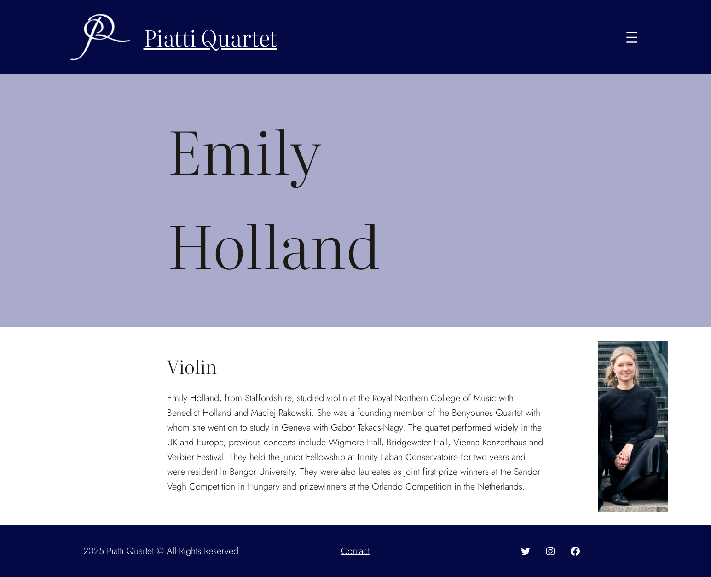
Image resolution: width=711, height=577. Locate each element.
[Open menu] (632, 37)
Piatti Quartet (210, 37)
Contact (355, 551)
